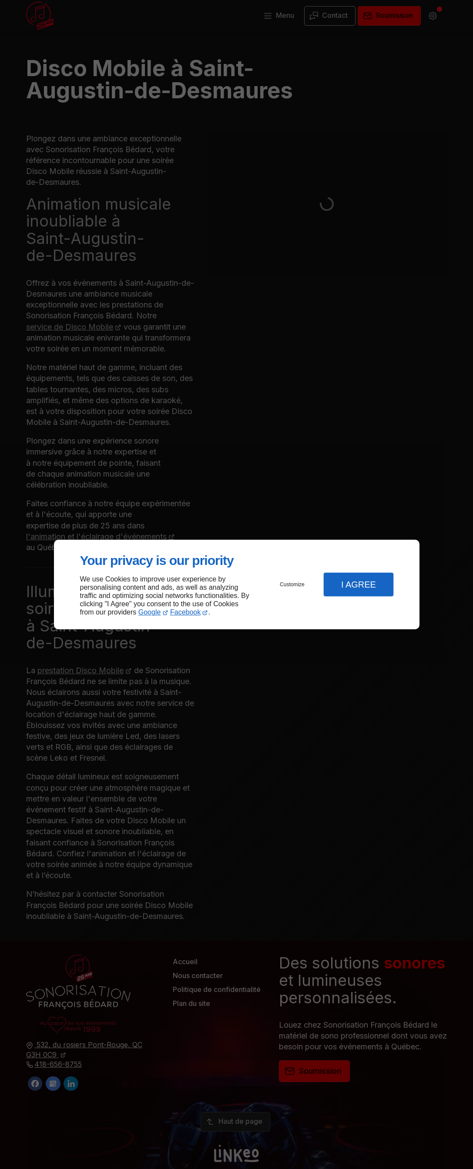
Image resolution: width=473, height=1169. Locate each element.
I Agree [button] (358, 584)
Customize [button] (292, 584)
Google (149, 612)
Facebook (185, 612)
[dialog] (236, 585)
